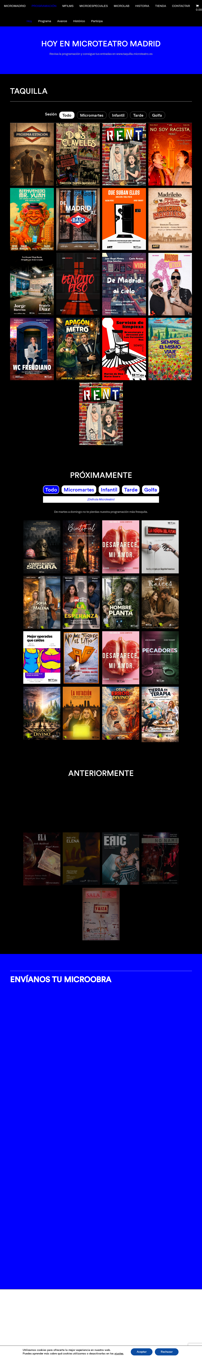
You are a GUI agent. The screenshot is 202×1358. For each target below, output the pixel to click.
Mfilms (68, 6)
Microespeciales (93, 6)
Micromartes (91, 115)
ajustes (118, 1353)
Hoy (29, 21)
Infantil (118, 115)
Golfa (157, 115)
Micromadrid (15, 6)
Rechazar (167, 1352)
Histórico (79, 21)
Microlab (121, 6)
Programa (44, 21)
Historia (142, 6)
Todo (66, 115)
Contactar (181, 6)
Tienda (160, 6)
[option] (101, 877)
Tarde (138, 115)
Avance (62, 21)
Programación (44, 6)
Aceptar (142, 1352)
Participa (97, 21)
